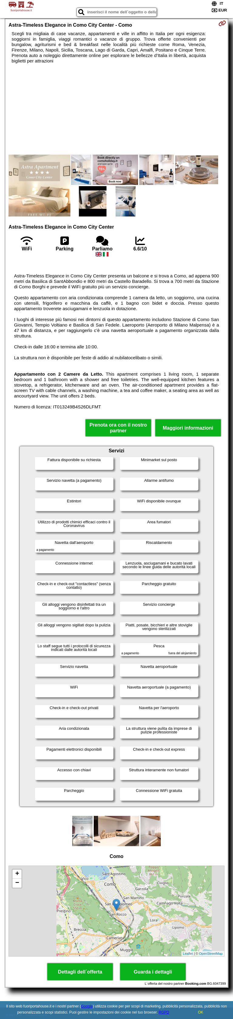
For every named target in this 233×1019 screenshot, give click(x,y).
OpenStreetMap (211, 953)
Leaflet (188, 953)
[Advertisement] (116, 109)
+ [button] (17, 874)
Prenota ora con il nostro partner (118, 427)
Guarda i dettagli (153, 971)
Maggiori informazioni (188, 428)
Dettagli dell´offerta (80, 971)
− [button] (17, 883)
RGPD (164, 1012)
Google (87, 1006)
